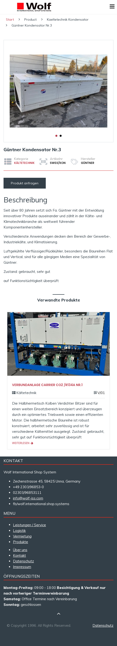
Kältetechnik (24, 163)
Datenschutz (23, 561)
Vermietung (22, 536)
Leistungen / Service (29, 525)
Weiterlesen (22, 443)
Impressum (22, 567)
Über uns (20, 550)
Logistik (19, 530)
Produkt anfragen (24, 183)
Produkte (20, 542)
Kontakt (19, 555)
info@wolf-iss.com (28, 498)
